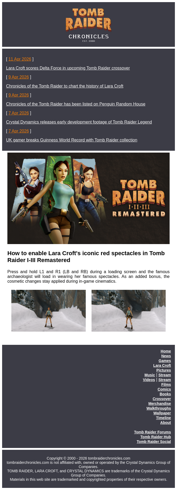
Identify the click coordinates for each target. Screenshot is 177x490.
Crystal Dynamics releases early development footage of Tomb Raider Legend (79, 122)
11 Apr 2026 (19, 59)
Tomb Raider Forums (152, 432)
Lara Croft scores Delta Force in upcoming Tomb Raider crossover (68, 68)
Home (166, 351)
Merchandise (159, 403)
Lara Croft (162, 365)
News (166, 356)
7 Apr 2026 (18, 113)
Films (166, 384)
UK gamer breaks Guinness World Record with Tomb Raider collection (71, 140)
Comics (164, 389)
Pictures (163, 370)
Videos (149, 380)
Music (150, 375)
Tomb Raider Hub (155, 437)
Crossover (162, 399)
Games (165, 361)
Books (165, 394)
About (165, 422)
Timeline (163, 418)
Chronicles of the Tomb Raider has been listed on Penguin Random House (75, 104)
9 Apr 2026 (18, 77)
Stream (165, 375)
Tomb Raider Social (154, 441)
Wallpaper (162, 413)
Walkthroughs (158, 408)
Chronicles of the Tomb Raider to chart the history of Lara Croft (64, 86)
